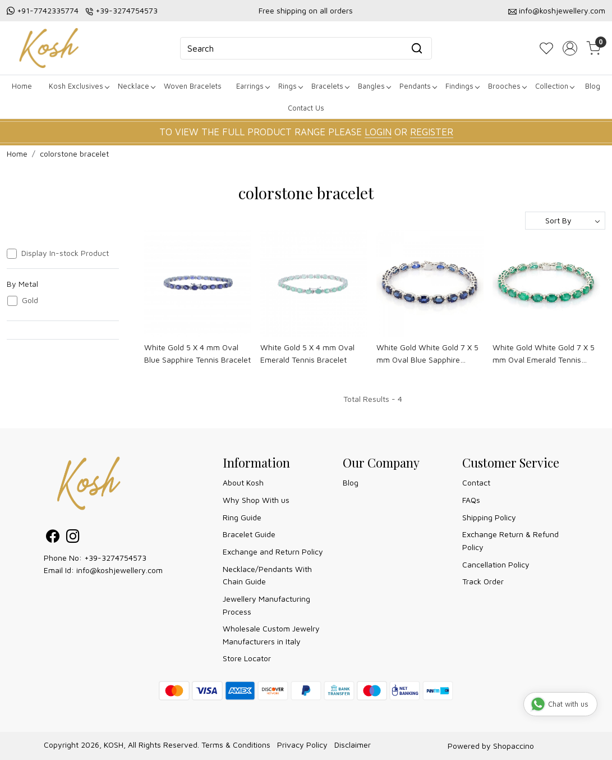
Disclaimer (352, 744)
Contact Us (306, 107)
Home (22, 85)
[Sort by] (565, 221)
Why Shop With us (256, 500)
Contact (476, 482)
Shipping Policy (489, 517)
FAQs (471, 500)
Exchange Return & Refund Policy (510, 540)
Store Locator (247, 658)
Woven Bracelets (193, 85)
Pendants (417, 85)
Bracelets (330, 85)
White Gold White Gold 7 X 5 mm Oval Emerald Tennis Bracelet (544, 354)
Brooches (507, 85)
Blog (592, 85)
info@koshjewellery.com (562, 10)
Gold (30, 300)
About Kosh (243, 482)
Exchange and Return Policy (273, 551)
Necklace (136, 85)
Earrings (252, 85)
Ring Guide (242, 517)
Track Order (483, 581)
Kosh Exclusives (79, 85)
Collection (554, 85)
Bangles (374, 85)
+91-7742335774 (48, 10)
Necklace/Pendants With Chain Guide (267, 575)
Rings (290, 85)
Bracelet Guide (249, 534)
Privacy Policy (302, 744)
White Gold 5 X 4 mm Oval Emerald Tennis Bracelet (307, 353)
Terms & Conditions (235, 744)
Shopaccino (513, 745)
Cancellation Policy (496, 564)
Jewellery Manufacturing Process (266, 605)
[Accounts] (570, 48)
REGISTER (431, 132)
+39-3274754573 (126, 10)
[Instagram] (73, 538)
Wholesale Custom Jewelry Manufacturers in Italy (271, 634)
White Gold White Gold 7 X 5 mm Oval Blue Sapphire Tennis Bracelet (427, 354)
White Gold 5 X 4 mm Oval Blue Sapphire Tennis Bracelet (197, 353)
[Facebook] (53, 538)
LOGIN (378, 132)
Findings (462, 85)
